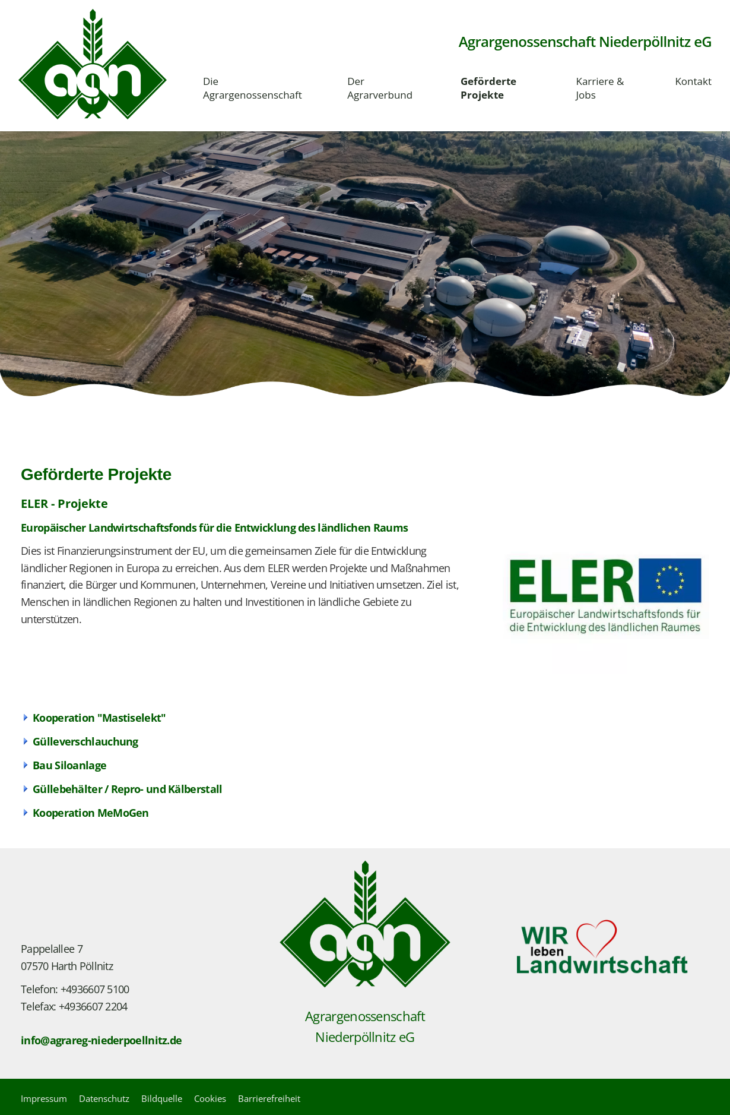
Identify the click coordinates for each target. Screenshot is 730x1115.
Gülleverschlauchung (85, 741)
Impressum (44, 1098)
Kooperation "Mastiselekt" (99, 717)
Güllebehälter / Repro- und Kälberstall (127, 789)
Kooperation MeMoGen (91, 813)
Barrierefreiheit (269, 1098)
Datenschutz (104, 1098)
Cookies (210, 1098)
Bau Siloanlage (69, 765)
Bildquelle (161, 1098)
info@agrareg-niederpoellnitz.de (101, 1040)
